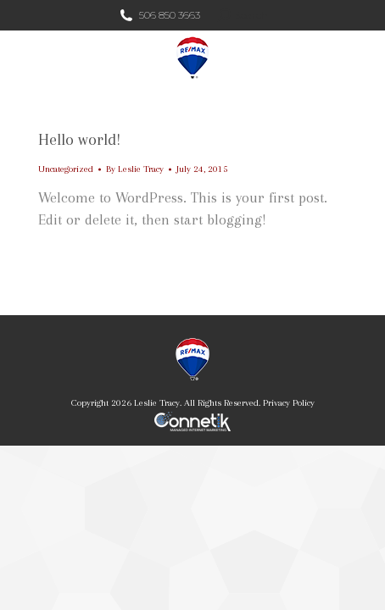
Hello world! (79, 139)
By (135, 169)
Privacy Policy (289, 402)
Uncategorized (65, 169)
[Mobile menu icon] (358, 57)
